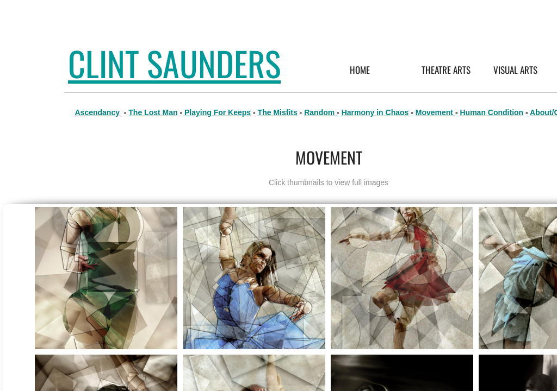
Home (360, 70)
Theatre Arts (446, 70)
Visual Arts (515, 70)
